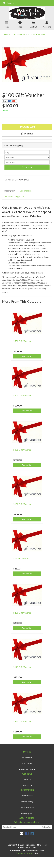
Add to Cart (27, 126)
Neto (36, 853)
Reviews (14, 196)
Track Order (27, 763)
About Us (27, 779)
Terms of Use (27, 795)
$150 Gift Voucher (22, 504)
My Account (27, 757)
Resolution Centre (27, 769)
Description (9, 190)
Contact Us (27, 785)
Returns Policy (27, 807)
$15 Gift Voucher (21, 558)
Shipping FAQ (27, 813)
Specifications (26, 190)
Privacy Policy (27, 801)
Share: (9, 101)
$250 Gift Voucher (22, 721)
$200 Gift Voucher (22, 449)
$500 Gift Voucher (22, 341)
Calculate (27, 167)
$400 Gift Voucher (22, 612)
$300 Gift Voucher (22, 395)
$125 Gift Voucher (22, 667)
